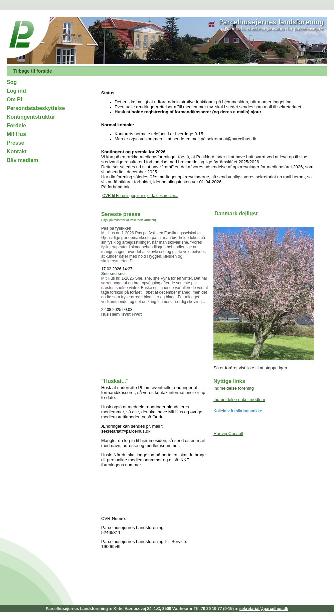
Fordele (16, 125)
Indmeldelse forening (233, 388)
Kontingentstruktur (31, 117)
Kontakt (17, 151)
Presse (15, 143)
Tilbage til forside (32, 71)
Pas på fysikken (116, 229)
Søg (12, 82)
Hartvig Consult (228, 433)
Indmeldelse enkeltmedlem (239, 399)
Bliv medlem (22, 160)
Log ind (16, 91)
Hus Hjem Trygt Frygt (121, 315)
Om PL (15, 99)
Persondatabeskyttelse (36, 108)
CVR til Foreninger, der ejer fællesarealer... (140, 195)
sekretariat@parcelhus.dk (263, 608)
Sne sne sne (113, 274)
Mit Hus (16, 134)
